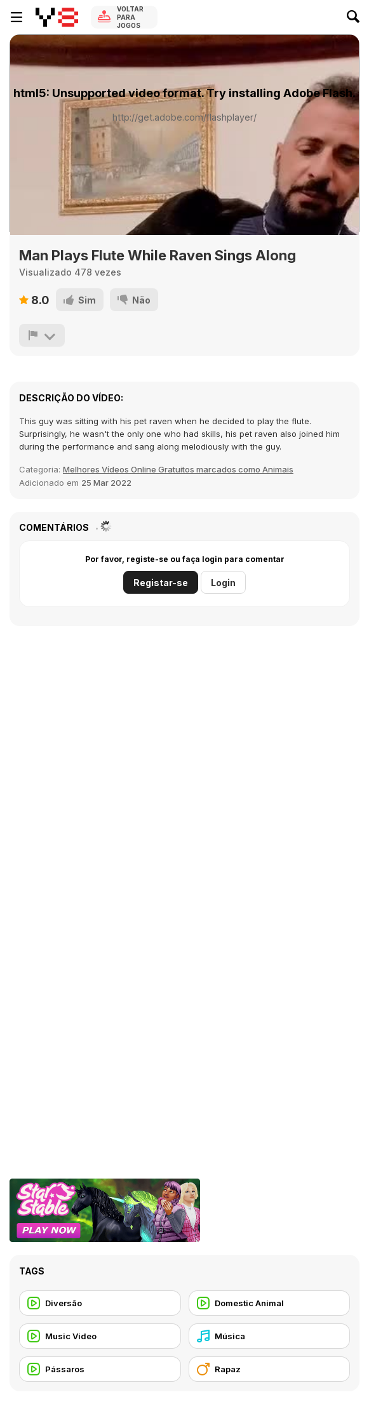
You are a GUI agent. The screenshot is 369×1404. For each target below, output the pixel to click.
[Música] (270, 1336)
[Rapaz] (270, 1369)
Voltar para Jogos (130, 17)
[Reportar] (42, 335)
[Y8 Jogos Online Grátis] (57, 17)
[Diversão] (100, 1303)
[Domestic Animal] (270, 1303)
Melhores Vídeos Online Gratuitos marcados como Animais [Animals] (178, 469)
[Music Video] (100, 1336)
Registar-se (160, 582)
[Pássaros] (100, 1369)
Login (223, 582)
